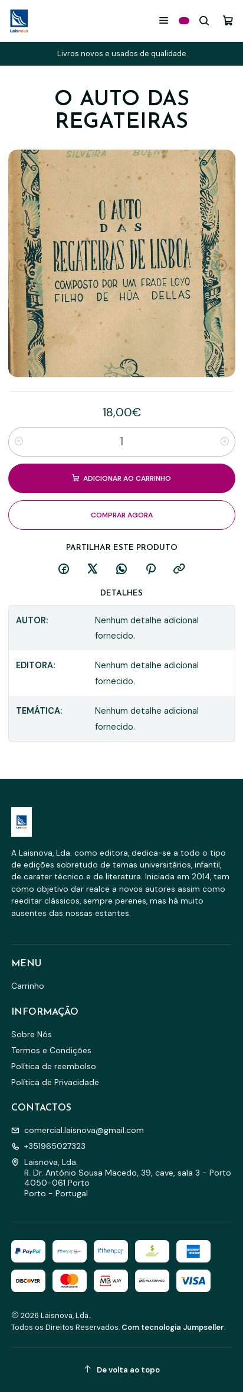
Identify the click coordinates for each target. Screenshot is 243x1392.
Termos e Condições (51, 1050)
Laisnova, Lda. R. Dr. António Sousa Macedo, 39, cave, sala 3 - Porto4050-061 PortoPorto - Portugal (121, 1178)
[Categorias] (184, 20)
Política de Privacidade (55, 1082)
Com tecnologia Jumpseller (172, 1327)
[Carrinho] (228, 20)
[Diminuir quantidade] (19, 441)
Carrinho (27, 985)
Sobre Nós (31, 1034)
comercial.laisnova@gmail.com (77, 1130)
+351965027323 (48, 1146)
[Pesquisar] (204, 20)
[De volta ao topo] (121, 1370)
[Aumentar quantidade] (225, 441)
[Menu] (164, 20)
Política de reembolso (53, 1066)
